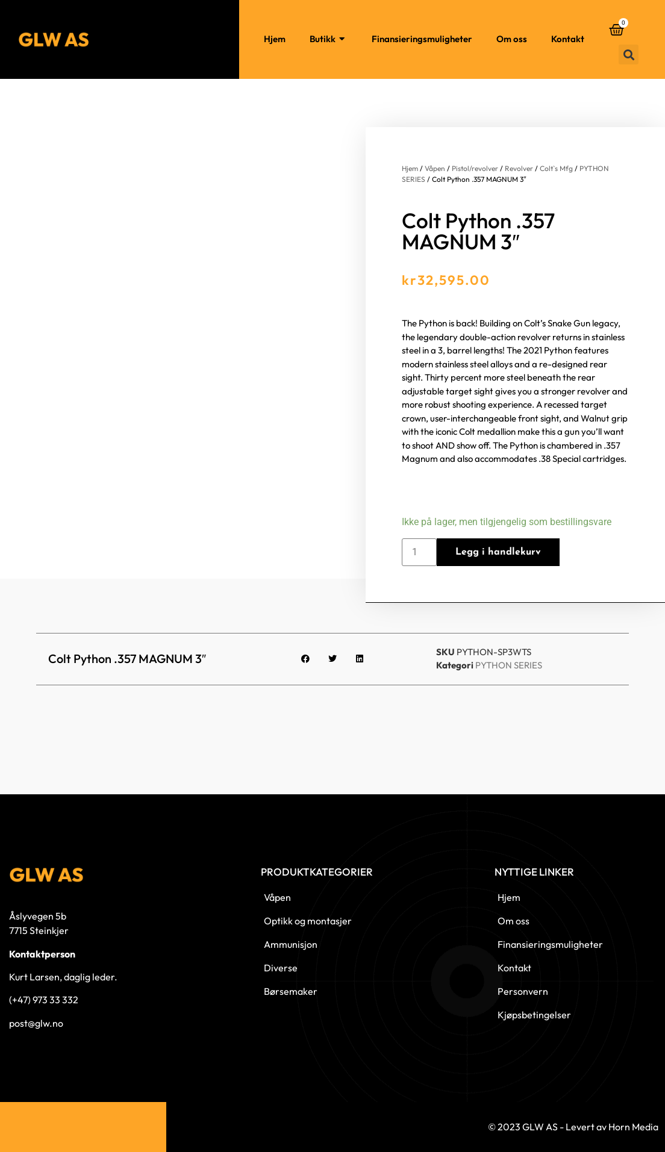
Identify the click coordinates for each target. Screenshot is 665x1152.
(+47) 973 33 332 (43, 1000)
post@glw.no (36, 1023)
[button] (628, 54)
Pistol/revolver (475, 168)
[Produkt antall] (419, 552)
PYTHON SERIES (508, 665)
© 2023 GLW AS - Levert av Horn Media (573, 1127)
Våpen (435, 168)
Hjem (275, 39)
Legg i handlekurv (498, 552)
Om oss (511, 39)
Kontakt (567, 39)
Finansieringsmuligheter (422, 39)
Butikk (329, 39)
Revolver (519, 168)
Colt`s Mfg (556, 168)
